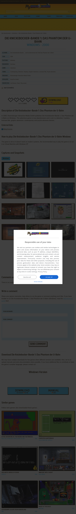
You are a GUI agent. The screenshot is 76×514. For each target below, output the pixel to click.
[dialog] (38, 257)
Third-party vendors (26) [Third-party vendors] (36, 258)
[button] (38, 282)
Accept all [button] (49, 277)
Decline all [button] (27, 277)
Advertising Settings (30, 269)
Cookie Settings (32, 272)
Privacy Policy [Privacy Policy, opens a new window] (42, 272)
